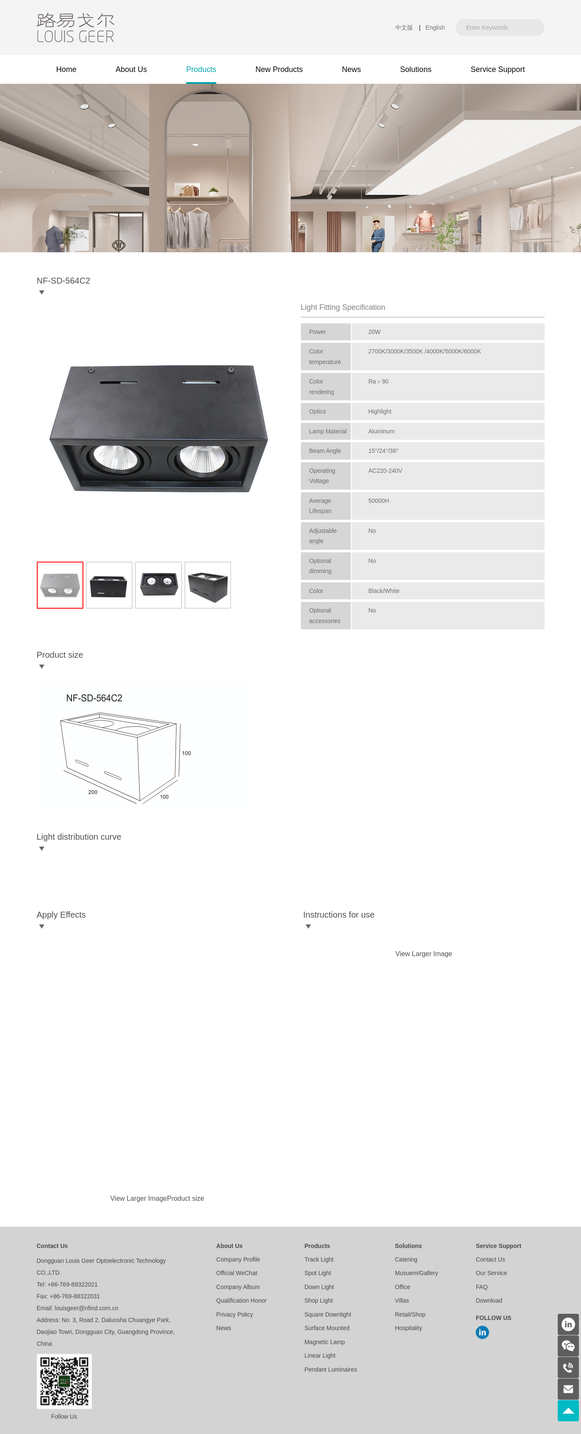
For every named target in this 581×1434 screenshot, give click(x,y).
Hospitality (408, 1329)
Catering (406, 1260)
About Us (229, 1247)
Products (317, 1247)
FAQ (481, 1288)
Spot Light (317, 1274)
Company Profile (238, 1260)
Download (489, 1302)
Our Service (491, 1274)
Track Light (318, 1260)
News (223, 1329)
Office (402, 1288)
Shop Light (318, 1302)
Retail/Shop (410, 1315)
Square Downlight (327, 1315)
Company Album (238, 1288)
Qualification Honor (241, 1302)
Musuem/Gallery (416, 1274)
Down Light (319, 1288)
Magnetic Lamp (324, 1343)
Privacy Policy (234, 1315)
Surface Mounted (327, 1329)
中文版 (404, 27)
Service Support (498, 1247)
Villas (402, 1302)
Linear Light (319, 1357)
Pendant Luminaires (330, 1370)
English (435, 27)
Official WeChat (236, 1274)
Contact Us (490, 1260)
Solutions (408, 1247)
